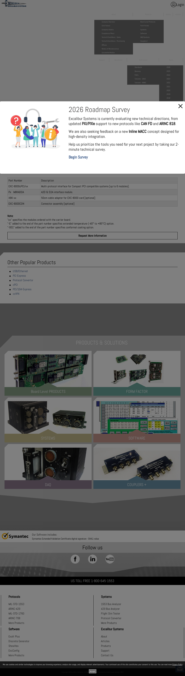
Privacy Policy (177, 664)
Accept (92, 671)
